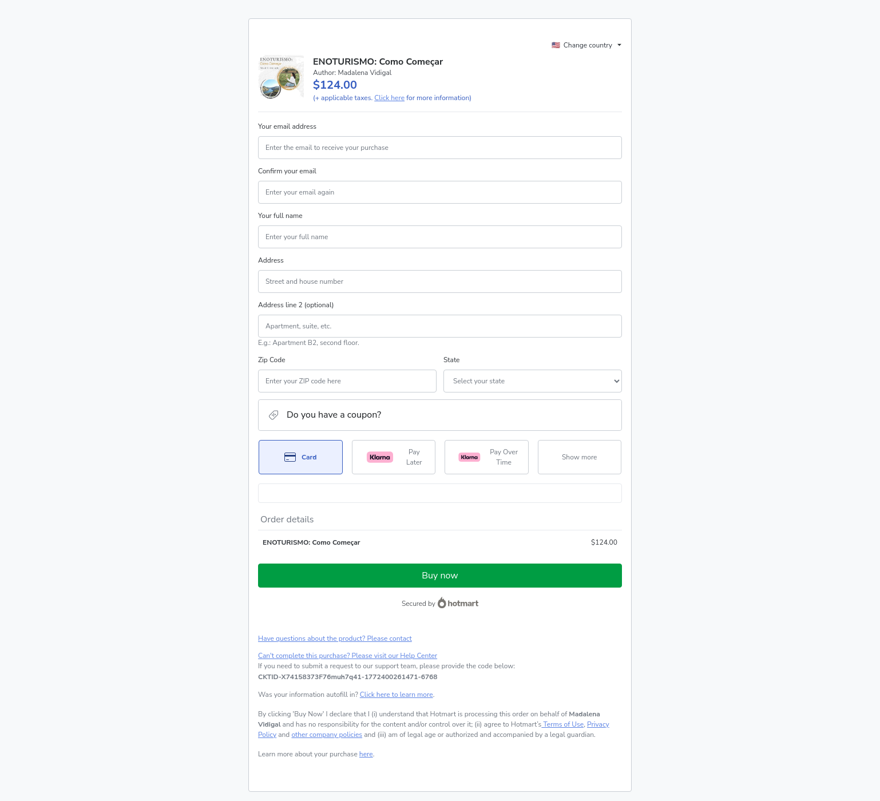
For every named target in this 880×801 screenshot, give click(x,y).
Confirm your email (287, 171)
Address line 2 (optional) (296, 305)
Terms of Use (562, 724)
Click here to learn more (396, 694)
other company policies (326, 734)
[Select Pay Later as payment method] (393, 457)
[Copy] (347, 677)
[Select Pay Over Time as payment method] (486, 457)
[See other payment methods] (579, 457)
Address (271, 260)
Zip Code (272, 359)
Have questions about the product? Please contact (335, 638)
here (366, 754)
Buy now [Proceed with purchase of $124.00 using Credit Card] (440, 575)
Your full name (280, 215)
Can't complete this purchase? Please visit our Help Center (347, 655)
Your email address (287, 126)
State (451, 359)
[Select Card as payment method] (300, 457)
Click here (389, 97)
